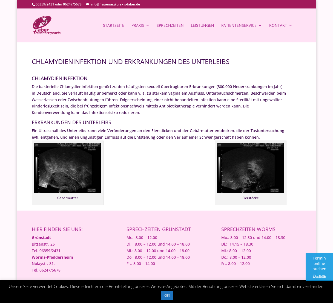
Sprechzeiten (170, 26)
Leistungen (202, 26)
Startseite (113, 26)
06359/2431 (45, 4)
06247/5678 (72, 4)
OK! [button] (167, 295)
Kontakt (278, 26)
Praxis (137, 26)
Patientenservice (239, 26)
